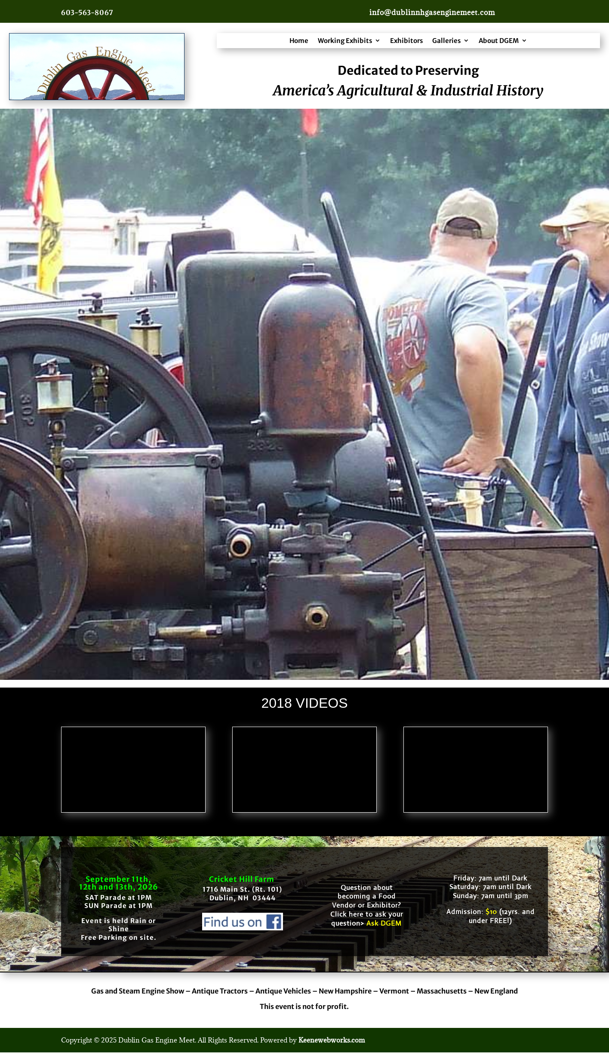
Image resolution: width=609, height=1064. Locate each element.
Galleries (446, 41)
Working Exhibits (345, 41)
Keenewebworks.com (331, 1040)
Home (298, 41)
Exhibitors (406, 41)
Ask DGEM (384, 923)
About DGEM (499, 41)
